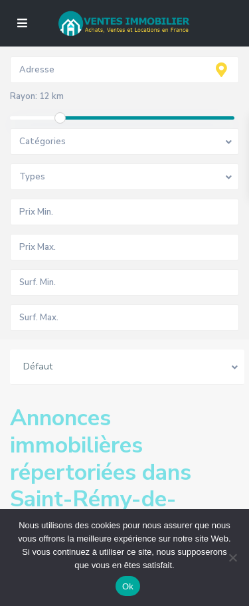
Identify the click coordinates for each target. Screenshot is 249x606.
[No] (232, 557)
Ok (127, 586)
